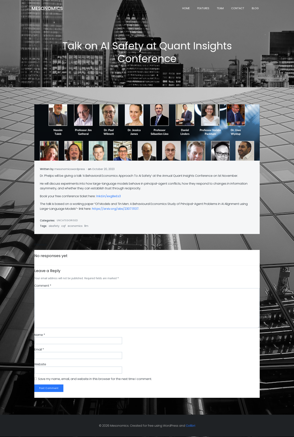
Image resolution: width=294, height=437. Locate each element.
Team (220, 8)
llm (86, 226)
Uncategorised (67, 220)
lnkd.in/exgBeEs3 (108, 196)
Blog (255, 8)
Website (40, 364)
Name (39, 335)
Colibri (190, 426)
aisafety (54, 226)
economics (75, 226)
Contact (237, 8)
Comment (42, 286)
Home (186, 8)
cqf (63, 226)
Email (39, 349)
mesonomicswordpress (69, 169)
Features (203, 8)
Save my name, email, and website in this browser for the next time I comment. (95, 379)
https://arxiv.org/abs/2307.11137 (115, 209)
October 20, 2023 (103, 169)
